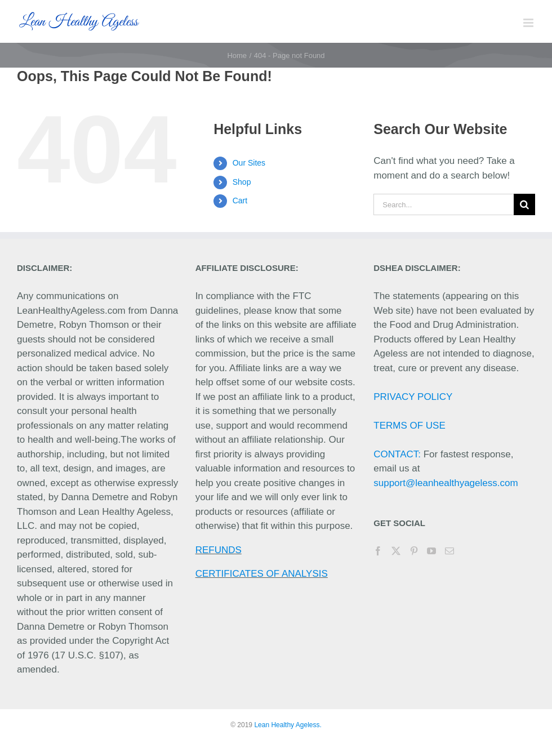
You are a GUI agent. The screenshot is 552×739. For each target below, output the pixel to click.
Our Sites (249, 162)
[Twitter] (395, 550)
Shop (242, 181)
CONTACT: (397, 454)
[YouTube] (431, 550)
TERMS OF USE (409, 425)
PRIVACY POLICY (412, 396)
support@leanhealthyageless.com (445, 483)
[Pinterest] (414, 550)
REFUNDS (218, 550)
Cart (240, 200)
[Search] (524, 204)
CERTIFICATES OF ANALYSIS (261, 573)
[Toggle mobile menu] (529, 23)
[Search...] (443, 204)
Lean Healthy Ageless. (287, 725)
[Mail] (449, 550)
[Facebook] (377, 550)
